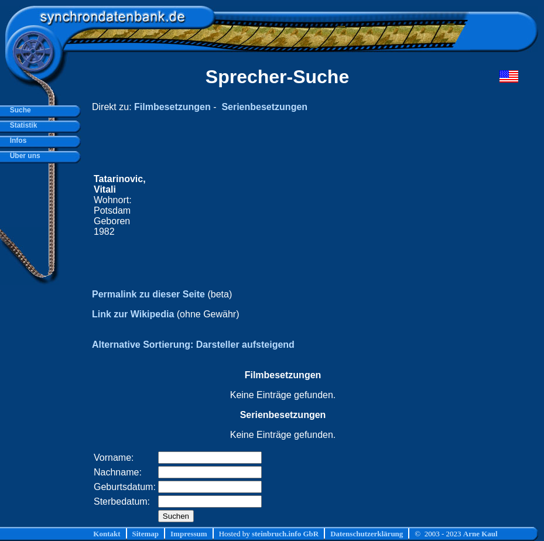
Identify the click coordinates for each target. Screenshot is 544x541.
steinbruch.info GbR (285, 533)
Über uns (23, 156)
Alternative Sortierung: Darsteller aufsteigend (193, 345)
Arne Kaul (480, 533)
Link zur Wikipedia (133, 314)
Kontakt (106, 533)
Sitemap (145, 533)
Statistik (21, 125)
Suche (18, 110)
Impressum (188, 533)
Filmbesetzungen (172, 107)
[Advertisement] (310, 205)
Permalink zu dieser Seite (148, 294)
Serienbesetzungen (264, 107)
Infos (16, 140)
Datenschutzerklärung (366, 533)
